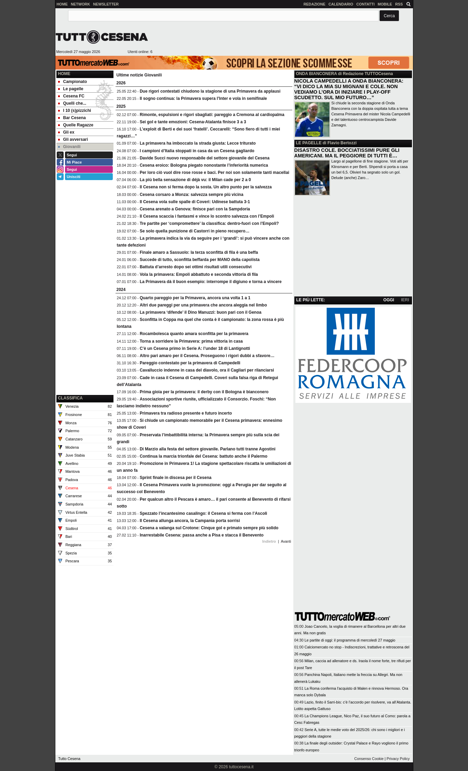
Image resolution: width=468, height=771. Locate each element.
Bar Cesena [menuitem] (72, 117)
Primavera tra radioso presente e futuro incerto (186, 413)
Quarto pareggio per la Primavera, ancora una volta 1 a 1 (195, 297)
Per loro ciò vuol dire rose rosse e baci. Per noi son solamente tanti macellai (214, 172)
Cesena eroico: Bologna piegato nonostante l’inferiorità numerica (204, 165)
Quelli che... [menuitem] (72, 103)
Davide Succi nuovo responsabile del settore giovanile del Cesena (204, 158)
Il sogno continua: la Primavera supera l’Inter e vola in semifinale (203, 98)
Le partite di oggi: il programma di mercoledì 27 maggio (350, 640)
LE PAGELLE (309, 142)
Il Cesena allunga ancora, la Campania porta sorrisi (190, 520)
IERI (405, 300)
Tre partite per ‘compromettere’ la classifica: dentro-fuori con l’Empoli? (209, 223)
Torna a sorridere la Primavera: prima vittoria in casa (191, 341)
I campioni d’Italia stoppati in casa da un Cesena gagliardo (197, 150)
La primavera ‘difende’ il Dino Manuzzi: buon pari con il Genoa (200, 312)
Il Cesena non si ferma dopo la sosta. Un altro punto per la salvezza (206, 187)
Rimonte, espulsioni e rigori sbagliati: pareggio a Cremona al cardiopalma (212, 114)
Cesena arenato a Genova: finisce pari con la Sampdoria (195, 209)
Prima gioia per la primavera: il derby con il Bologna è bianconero (204, 391)
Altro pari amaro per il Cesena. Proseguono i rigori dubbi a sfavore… (207, 355)
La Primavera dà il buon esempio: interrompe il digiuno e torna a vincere (211, 281)
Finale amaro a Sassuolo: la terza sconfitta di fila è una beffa (199, 252)
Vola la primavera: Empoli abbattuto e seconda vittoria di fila (199, 274)
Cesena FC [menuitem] (71, 96)
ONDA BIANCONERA (316, 73)
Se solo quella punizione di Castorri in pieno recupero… (194, 231)
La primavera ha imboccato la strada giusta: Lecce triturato (197, 143)
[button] (389, 15)
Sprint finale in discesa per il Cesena (175, 477)
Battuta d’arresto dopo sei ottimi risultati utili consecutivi (195, 266)
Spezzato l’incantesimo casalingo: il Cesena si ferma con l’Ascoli (203, 513)
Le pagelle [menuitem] (71, 88)
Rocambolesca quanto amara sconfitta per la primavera (194, 333)
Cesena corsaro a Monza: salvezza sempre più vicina (191, 194)
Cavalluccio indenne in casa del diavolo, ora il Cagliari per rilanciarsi (207, 370)
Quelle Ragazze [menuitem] (76, 125)
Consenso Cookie (368, 759)
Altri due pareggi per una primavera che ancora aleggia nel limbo (203, 305)
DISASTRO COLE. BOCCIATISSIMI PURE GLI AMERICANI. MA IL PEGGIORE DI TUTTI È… (347, 152)
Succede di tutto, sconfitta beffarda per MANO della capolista (200, 259)
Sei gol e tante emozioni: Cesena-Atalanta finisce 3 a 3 (193, 121)
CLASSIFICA (70, 398)
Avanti (286, 541)
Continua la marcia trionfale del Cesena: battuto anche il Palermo (203, 456)
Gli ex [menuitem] (66, 132)
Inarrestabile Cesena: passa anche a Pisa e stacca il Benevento (201, 535)
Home (64, 73)
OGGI (388, 300)
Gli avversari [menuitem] (73, 139)
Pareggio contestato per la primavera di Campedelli (190, 363)
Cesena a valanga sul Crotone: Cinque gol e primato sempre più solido (209, 527)
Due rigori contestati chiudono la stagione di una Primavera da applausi (210, 91)
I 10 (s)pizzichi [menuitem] (74, 110)
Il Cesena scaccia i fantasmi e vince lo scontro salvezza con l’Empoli (207, 216)
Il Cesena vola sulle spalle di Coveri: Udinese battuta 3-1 (195, 201)
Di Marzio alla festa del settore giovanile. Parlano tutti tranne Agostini (207, 449)
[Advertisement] (282, 39)
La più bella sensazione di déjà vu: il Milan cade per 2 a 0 (195, 179)
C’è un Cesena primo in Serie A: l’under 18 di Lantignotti (195, 348)
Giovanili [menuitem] (69, 146)
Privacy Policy (398, 759)
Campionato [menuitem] (72, 81)
